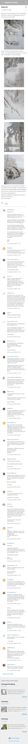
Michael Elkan (16, 741)
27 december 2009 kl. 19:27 (13, 373)
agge (8, 312)
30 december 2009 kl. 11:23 (13, 660)
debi (8, 608)
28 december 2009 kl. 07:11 (13, 523)
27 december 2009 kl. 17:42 (13, 272)
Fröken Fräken (10, 422)
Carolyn (9, 491)
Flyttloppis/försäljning (8, 684)
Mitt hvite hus (10, 341)
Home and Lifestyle (12, 259)
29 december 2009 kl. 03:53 (13, 617)
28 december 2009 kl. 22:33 (13, 603)
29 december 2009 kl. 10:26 (13, 630)
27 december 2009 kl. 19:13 (13, 352)
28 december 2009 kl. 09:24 (13, 561)
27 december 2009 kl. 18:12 (13, 317)
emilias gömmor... (11, 565)
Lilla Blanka (10, 209)
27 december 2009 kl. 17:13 (13, 243)
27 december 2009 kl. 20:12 (13, 404)
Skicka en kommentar (8, 674)
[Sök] (26, 3)
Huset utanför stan (12, 356)
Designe (9, 408)
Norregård (9, 579)
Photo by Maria (11, 473)
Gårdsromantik (10, 459)
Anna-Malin (10, 543)
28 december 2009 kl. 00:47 (13, 487)
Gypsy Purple (10, 664)
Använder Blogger (14, 738)
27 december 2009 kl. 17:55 (13, 289)
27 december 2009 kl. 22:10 (13, 454)
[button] (26, 7)
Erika (8, 622)
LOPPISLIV (9, 293)
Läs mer (24, 697)
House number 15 (11, 321)
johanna (9, 527)
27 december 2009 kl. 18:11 (13, 308)
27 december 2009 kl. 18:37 (13, 336)
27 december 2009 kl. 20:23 (13, 418)
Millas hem (9, 391)
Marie (8, 504)
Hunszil (9, 248)
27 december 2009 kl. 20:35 (13, 435)
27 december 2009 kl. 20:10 (13, 387)
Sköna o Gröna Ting (12, 439)
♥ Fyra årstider (10, 592)
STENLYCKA (10, 647)
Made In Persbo (11, 2)
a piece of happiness (12, 635)
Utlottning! (4, 701)
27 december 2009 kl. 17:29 (13, 255)
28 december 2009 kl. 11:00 (13, 575)
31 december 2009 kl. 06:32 (13, 670)
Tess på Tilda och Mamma (13, 377)
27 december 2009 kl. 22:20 (13, 468)
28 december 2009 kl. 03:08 (13, 499)
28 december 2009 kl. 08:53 (13, 539)
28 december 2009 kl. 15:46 (13, 588)
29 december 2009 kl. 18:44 (13, 643)
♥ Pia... (8, 276)
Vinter (6, 203)
